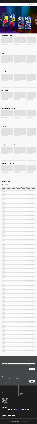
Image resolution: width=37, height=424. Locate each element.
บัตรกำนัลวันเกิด (21, 393)
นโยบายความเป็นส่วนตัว (28, 365)
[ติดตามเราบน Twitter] (13, 415)
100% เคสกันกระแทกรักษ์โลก (5, 391)
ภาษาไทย (26, 419)
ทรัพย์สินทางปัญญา (4, 403)
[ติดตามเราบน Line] (3, 415)
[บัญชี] (31, 4)
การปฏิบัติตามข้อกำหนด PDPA (5, 402)
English (9, 419)
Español (23, 419)
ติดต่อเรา (21, 394)
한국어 (28, 419)
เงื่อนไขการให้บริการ (4, 401)
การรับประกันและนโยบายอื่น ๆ (5, 399)
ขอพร (32, 381)
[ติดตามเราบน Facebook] (8, 415)
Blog (2, 392)
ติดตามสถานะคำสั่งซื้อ (22, 392)
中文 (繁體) (12, 419)
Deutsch (20, 419)
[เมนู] (35, 4)
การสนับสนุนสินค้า (22, 391)
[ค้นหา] (33, 4)
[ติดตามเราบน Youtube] (15, 415)
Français (17, 419)
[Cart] (29, 4)
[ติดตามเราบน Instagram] (5, 415)
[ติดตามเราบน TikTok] (10, 415)
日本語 (15, 419)
